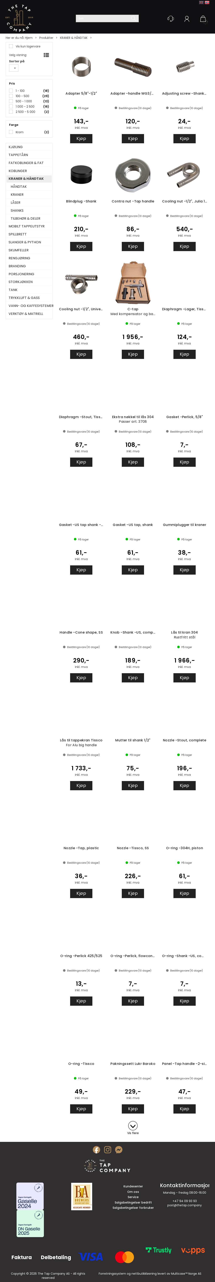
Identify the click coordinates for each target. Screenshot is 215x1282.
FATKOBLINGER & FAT (26, 163)
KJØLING (16, 147)
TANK (13, 290)
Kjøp (81, 138)
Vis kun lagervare (28, 46)
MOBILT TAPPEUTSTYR (27, 226)
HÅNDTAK (19, 186)
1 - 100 (20, 91)
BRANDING (17, 266)
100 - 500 (22, 96)
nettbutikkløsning (144, 1274)
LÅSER (15, 202)
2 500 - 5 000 (25, 112)
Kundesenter (133, 1186)
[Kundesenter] (170, 18)
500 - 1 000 (23, 101)
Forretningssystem (112, 1274)
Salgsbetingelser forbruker (133, 1208)
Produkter (46, 38)
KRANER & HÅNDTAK (74, 38)
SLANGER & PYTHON (25, 242)
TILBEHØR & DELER (25, 218)
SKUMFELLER (19, 250)
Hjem (29, 38)
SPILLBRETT (18, 234)
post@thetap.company (184, 1205)
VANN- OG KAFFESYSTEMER (29, 306)
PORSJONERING (21, 274)
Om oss (133, 1192)
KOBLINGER (18, 171)
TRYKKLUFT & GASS (24, 298)
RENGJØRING (19, 258)
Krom (19, 132)
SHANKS (17, 210)
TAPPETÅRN (18, 155)
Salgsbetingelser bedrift (133, 1202)
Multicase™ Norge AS (186, 1274)
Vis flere (133, 1133)
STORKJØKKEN (21, 282)
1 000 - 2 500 (24, 106)
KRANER (17, 194)
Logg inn (187, 19)
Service (133, 1197)
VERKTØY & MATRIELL (26, 314)
